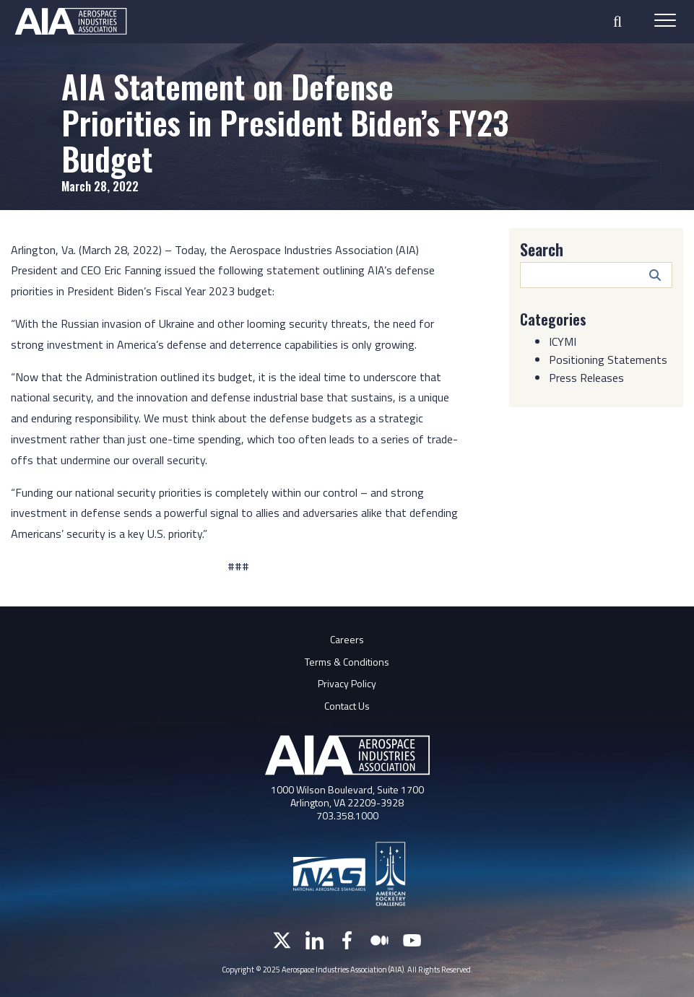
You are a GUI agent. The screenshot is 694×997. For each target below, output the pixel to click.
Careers (347, 639)
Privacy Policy (347, 683)
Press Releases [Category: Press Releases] (586, 377)
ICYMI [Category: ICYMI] (562, 341)
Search (541, 249)
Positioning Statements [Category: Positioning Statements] (608, 359)
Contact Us (347, 705)
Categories (553, 319)
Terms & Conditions (347, 661)
